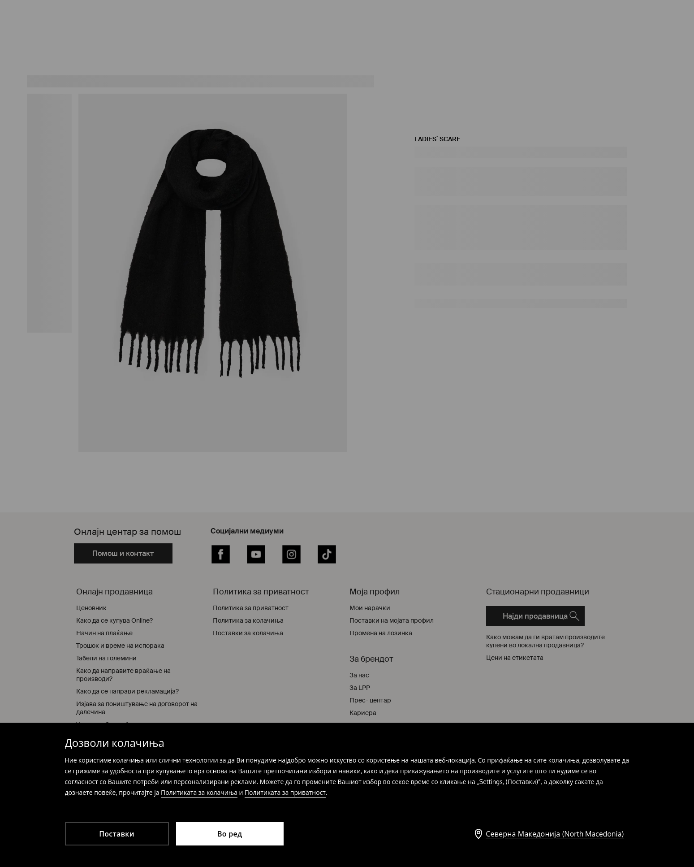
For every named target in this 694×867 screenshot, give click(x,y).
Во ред (229, 833)
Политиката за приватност (285, 792)
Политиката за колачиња (199, 792)
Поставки (116, 833)
